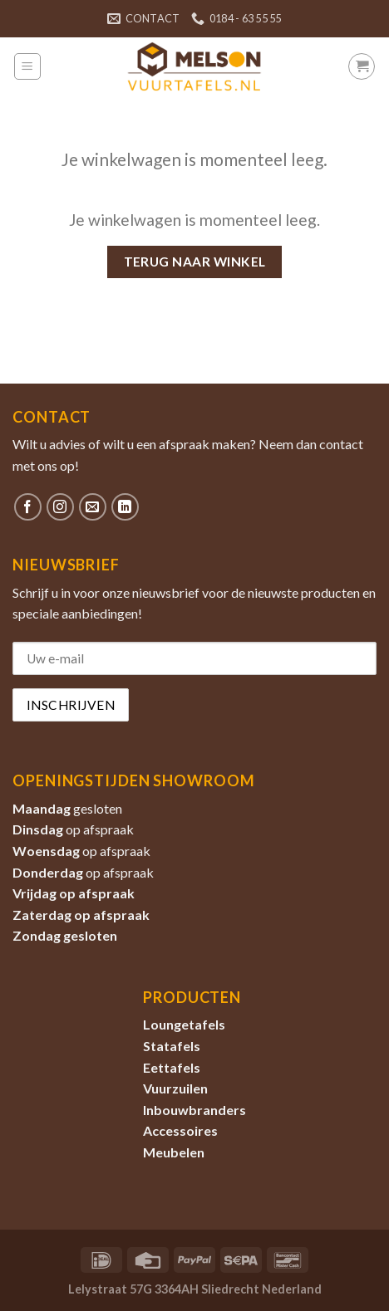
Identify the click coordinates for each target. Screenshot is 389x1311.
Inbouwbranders (194, 1110)
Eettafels (171, 1067)
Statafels (171, 1046)
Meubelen (173, 1152)
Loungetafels (184, 1024)
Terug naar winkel (195, 261)
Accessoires (180, 1130)
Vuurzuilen (175, 1088)
